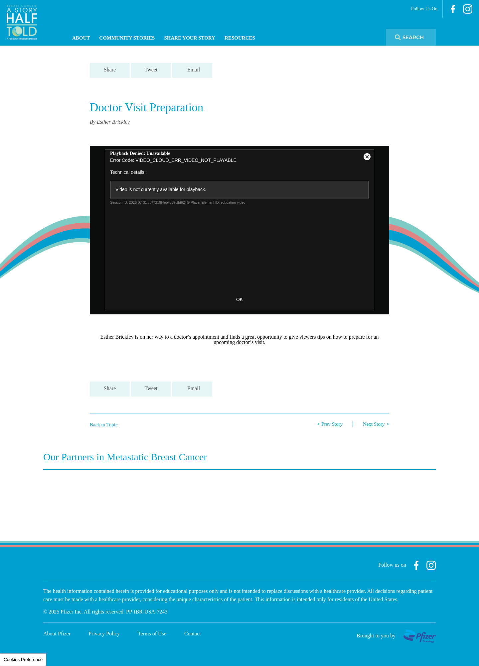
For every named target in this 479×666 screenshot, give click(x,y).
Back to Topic (104, 424)
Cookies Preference (23, 659)
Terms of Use (152, 633)
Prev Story (332, 424)
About (81, 38)
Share (110, 69)
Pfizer (419, 636)
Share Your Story (189, 38)
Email (193, 69)
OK (239, 299)
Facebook (453, 9)
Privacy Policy (104, 633)
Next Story (374, 424)
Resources (240, 38)
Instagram (467, 9)
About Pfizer (57, 633)
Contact (192, 633)
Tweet (151, 69)
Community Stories (127, 38)
